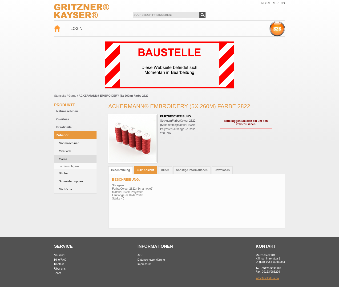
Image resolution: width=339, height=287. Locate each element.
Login (76, 29)
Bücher (64, 173)
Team (57, 273)
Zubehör (62, 135)
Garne (72, 95)
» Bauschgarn (69, 166)
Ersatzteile (64, 127)
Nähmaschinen (67, 111)
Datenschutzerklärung (151, 259)
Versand (59, 255)
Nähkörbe (65, 189)
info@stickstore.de (267, 278)
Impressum (144, 264)
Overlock (62, 119)
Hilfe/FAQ (60, 259)
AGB (140, 255)
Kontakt (59, 264)
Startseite (60, 95)
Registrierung (273, 3)
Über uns (60, 268)
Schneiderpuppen (71, 181)
